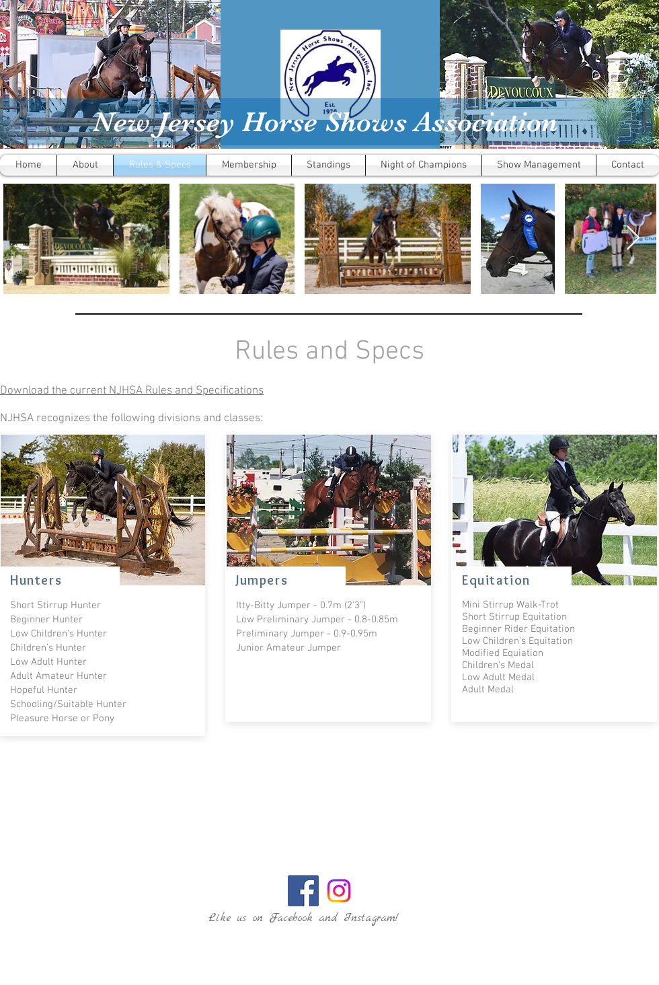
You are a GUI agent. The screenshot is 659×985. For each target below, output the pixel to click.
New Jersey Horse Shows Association (325, 122)
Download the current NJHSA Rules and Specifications (132, 391)
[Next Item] (633, 238)
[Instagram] (338, 890)
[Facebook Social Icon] (303, 890)
